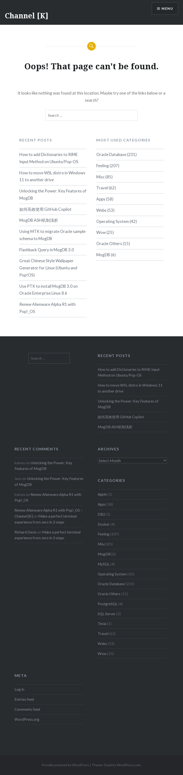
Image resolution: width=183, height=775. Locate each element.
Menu (167, 8)
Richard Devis (26, 532)
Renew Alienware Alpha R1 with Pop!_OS (47, 308)
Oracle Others (109, 243)
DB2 (101, 514)
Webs (101, 210)
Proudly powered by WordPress (65, 765)
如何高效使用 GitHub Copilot (45, 209)
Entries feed (24, 699)
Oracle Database (111, 154)
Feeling (102, 165)
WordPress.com (129, 765)
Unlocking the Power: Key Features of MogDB (52, 194)
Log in (19, 689)
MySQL (104, 564)
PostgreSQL (107, 604)
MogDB (103, 254)
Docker (104, 524)
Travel (102, 187)
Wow (101, 232)
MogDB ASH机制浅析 (38, 220)
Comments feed (27, 709)
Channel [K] (26, 15)
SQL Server (107, 614)
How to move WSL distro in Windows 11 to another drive (52, 176)
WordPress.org (27, 719)
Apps (100, 198)
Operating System (112, 221)
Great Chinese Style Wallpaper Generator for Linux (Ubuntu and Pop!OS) (48, 267)
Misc (100, 176)
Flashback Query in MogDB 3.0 (46, 249)
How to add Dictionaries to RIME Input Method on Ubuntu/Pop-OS (48, 158)
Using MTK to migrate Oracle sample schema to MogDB (52, 235)
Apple (102, 494)
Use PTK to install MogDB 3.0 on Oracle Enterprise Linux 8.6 (48, 290)
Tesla (102, 623)
